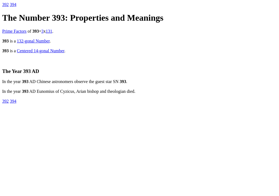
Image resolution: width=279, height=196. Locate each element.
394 (13, 4)
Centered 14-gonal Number (40, 50)
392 (5, 4)
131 (49, 31)
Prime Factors (14, 31)
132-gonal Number (33, 41)
